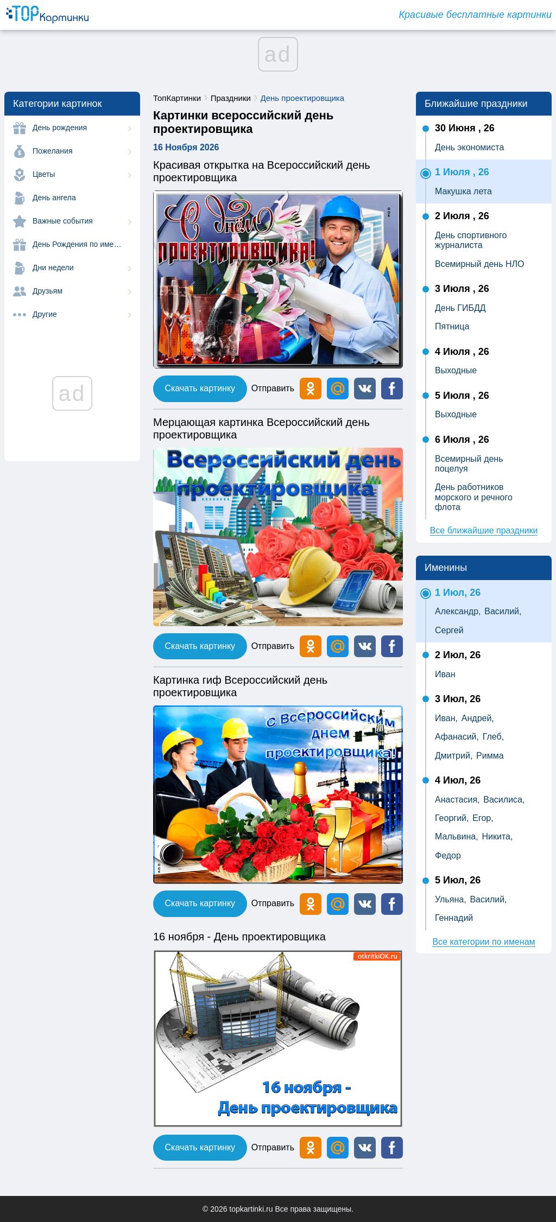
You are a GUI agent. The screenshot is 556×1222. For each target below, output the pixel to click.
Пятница (452, 326)
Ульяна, (450, 899)
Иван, (446, 718)
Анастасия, (457, 799)
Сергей (449, 630)
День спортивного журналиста (471, 240)
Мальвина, (456, 836)
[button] (365, 388)
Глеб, (493, 736)
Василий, (502, 611)
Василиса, (504, 799)
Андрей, (478, 718)
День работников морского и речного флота (474, 497)
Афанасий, (457, 736)
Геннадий (454, 917)
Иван (445, 674)
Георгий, (452, 818)
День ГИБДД (460, 308)
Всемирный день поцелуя (469, 463)
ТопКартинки (177, 98)
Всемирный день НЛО (479, 264)
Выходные (456, 370)
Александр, (458, 611)
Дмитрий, (453, 755)
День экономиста (469, 147)
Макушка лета (463, 191)
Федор (448, 855)
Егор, (482, 818)
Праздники (231, 98)
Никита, (497, 836)
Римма (490, 755)
